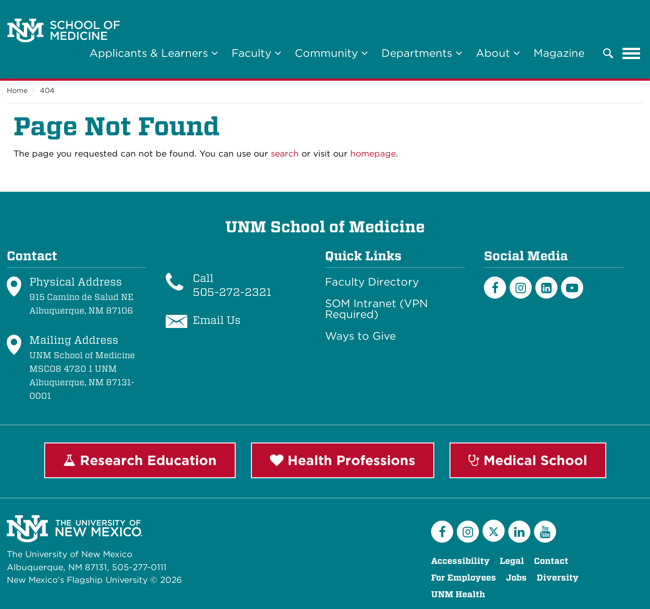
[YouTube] (545, 532)
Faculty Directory (372, 282)
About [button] (498, 53)
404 (47, 90)
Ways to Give (360, 336)
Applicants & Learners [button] (153, 53)
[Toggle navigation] (631, 53)
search (285, 153)
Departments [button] (421, 53)
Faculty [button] (256, 53)
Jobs (516, 577)
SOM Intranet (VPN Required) (376, 309)
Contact (551, 561)
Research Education (140, 460)
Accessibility (460, 561)
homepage (373, 153)
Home (17, 90)
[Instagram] (521, 288)
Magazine (559, 53)
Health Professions (342, 460)
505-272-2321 (232, 292)
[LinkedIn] (546, 288)
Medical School (528, 460)
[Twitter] (494, 531)
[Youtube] (572, 288)
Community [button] (331, 53)
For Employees (463, 577)
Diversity (558, 577)
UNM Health (458, 594)
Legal (512, 561)
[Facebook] (495, 288)
